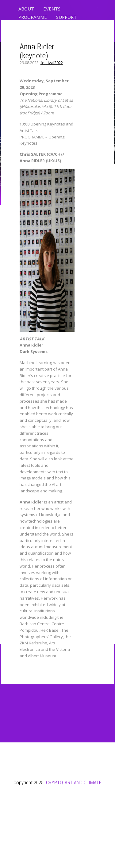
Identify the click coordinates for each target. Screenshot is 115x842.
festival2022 (51, 62)
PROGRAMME (32, 17)
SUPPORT (66, 17)
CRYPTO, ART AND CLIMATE (74, 782)
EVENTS (51, 9)
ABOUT (26, 9)
